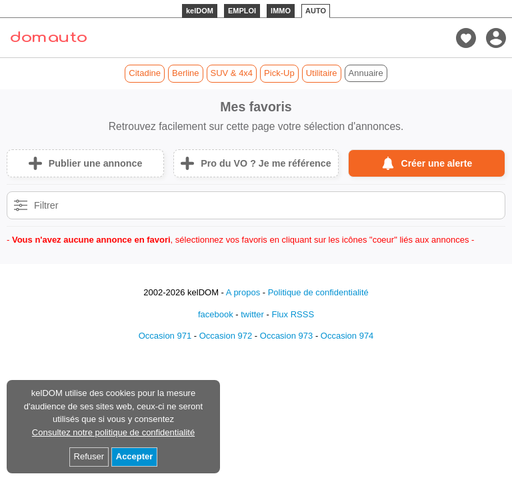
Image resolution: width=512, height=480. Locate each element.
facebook (215, 314)
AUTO (315, 11)
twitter (252, 314)
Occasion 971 (165, 336)
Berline (185, 73)
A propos (243, 292)
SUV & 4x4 (232, 73)
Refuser (89, 456)
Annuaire (366, 73)
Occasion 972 (226, 336)
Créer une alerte (437, 163)
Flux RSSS (292, 314)
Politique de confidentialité (318, 292)
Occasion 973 (286, 336)
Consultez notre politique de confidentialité (113, 432)
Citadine (145, 73)
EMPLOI (242, 11)
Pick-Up (279, 73)
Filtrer (46, 205)
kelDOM (199, 11)
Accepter (134, 456)
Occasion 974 (347, 336)
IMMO (281, 11)
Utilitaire (321, 73)
